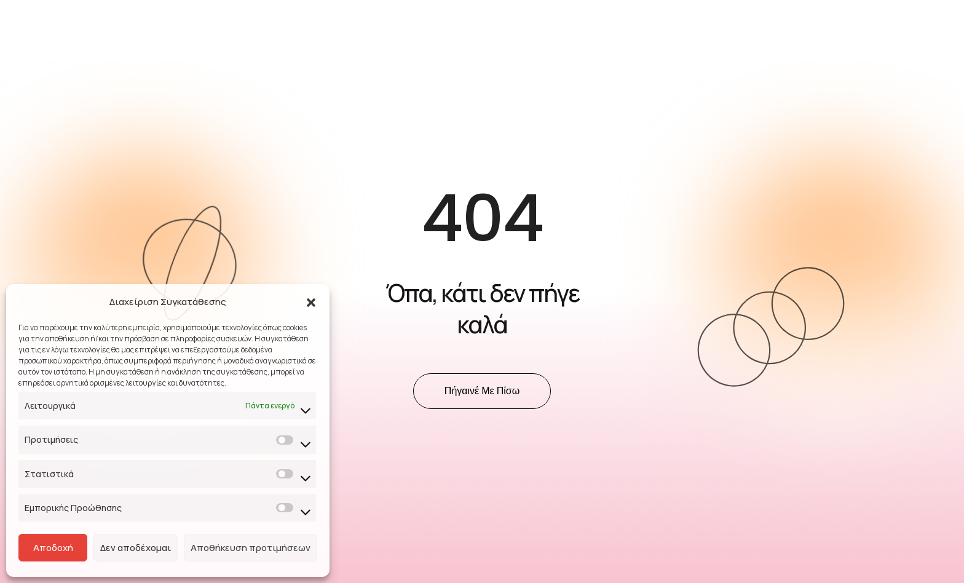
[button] (311, 302)
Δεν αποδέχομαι (135, 547)
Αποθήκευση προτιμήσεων (250, 547)
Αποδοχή (53, 547)
